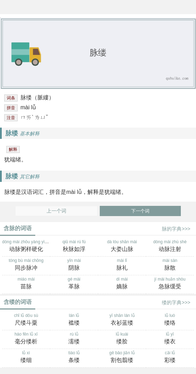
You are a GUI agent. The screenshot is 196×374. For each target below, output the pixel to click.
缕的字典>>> (176, 302)
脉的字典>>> (176, 229)
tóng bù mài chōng (26, 265)
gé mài (74, 284)
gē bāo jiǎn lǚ (122, 357)
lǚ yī (170, 339)
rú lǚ (74, 339)
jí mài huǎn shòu (170, 284)
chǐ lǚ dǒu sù (26, 320)
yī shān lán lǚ (122, 320)
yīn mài (74, 265)
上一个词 (56, 211)
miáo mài (26, 284)
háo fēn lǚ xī (26, 339)
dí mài (122, 284)
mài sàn (170, 265)
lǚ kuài (122, 339)
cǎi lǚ (170, 357)
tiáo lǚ (74, 357)
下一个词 (140, 211)
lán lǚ (74, 320)
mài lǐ (122, 265)
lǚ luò (170, 320)
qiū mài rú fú (74, 246)
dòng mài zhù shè (170, 246)
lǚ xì (26, 357)
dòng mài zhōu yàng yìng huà (29, 246)
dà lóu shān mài (122, 246)
